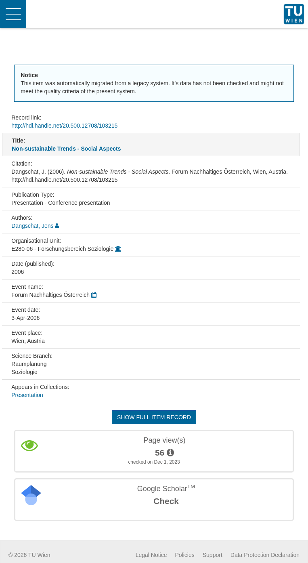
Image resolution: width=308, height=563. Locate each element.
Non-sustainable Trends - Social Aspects (66, 148)
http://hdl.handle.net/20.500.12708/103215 (64, 125)
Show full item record (154, 417)
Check (166, 501)
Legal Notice (151, 555)
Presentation (27, 395)
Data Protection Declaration (265, 555)
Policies (185, 555)
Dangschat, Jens (32, 226)
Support (212, 555)
